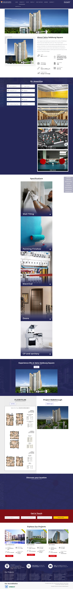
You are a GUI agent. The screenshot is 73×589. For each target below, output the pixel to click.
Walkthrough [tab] (50, 403)
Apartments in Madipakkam (34, 578)
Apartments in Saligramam (46, 574)
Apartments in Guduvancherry (59, 576)
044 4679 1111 (42, 566)
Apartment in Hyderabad (21, 575)
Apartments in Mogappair (46, 579)
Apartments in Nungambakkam (60, 574)
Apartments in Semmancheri (59, 579)
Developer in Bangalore (9, 578)
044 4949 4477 (41, 565)
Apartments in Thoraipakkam (47, 575)
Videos (57, 403)
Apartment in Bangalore (21, 576)
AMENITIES (68, 179)
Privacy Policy (57, 584)
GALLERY (68, 183)
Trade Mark (66, 584)
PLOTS (27, 2)
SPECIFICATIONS (68, 181)
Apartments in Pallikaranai (34, 575)
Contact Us (18, 6)
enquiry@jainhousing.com (61, 565)
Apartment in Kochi (20, 579)
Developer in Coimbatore (9, 574)
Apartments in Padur (45, 578)
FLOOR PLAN (68, 185)
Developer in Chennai (9, 576)
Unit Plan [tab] (13, 403)
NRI (52, 583)
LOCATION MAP (68, 189)
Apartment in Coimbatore (22, 574)
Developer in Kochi (8, 579)
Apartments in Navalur (58, 578)
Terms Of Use (66, 583)
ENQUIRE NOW (68, 191)
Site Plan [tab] (28, 403)
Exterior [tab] (36, 366)
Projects (22, 2)
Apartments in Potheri (58, 575)
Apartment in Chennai (21, 578)
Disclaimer (61, 583)
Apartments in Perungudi (34, 574)
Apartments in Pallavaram (34, 579)
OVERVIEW (68, 177)
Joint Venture (39, 2)
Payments (62, 584)
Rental (32, 2)
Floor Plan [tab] (20, 403)
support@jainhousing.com (62, 566)
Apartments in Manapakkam (34, 576)
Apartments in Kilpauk (46, 576)
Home (16, 2)
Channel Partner (56, 583)
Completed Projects (48, 583)
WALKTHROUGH (68, 187)
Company (51, 2)
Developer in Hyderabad (9, 575)
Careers (46, 2)
